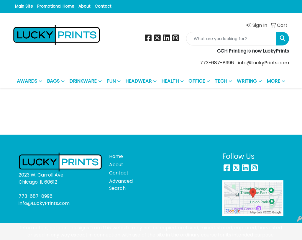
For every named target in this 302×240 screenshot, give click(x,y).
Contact (103, 6)
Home (116, 156)
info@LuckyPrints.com (263, 62)
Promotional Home (55, 6)
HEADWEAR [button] (138, 81)
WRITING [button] (247, 81)
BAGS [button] (53, 81)
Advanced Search (119, 185)
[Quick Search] (231, 38)
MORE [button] (273, 81)
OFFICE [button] (196, 81)
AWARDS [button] (27, 81)
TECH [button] (221, 81)
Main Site (24, 6)
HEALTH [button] (170, 81)
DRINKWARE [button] (83, 81)
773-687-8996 (217, 62)
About (84, 6)
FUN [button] (111, 81)
